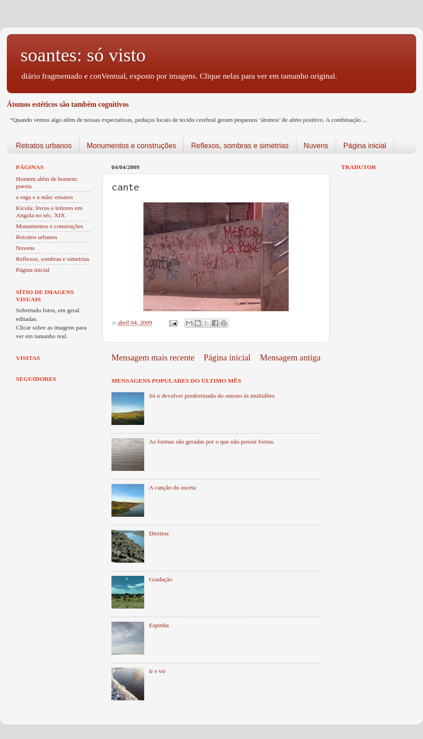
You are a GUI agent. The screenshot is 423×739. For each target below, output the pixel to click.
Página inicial (364, 146)
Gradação (160, 579)
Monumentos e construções (131, 146)
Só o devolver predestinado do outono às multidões (211, 395)
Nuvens (316, 146)
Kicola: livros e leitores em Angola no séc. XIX (49, 212)
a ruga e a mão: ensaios (44, 197)
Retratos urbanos (44, 146)
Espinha (159, 625)
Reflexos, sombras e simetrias (239, 146)
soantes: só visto (83, 55)
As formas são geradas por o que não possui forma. (211, 441)
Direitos (159, 533)
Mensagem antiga (290, 357)
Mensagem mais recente (153, 357)
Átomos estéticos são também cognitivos (68, 104)
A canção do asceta (172, 487)
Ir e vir (157, 671)
